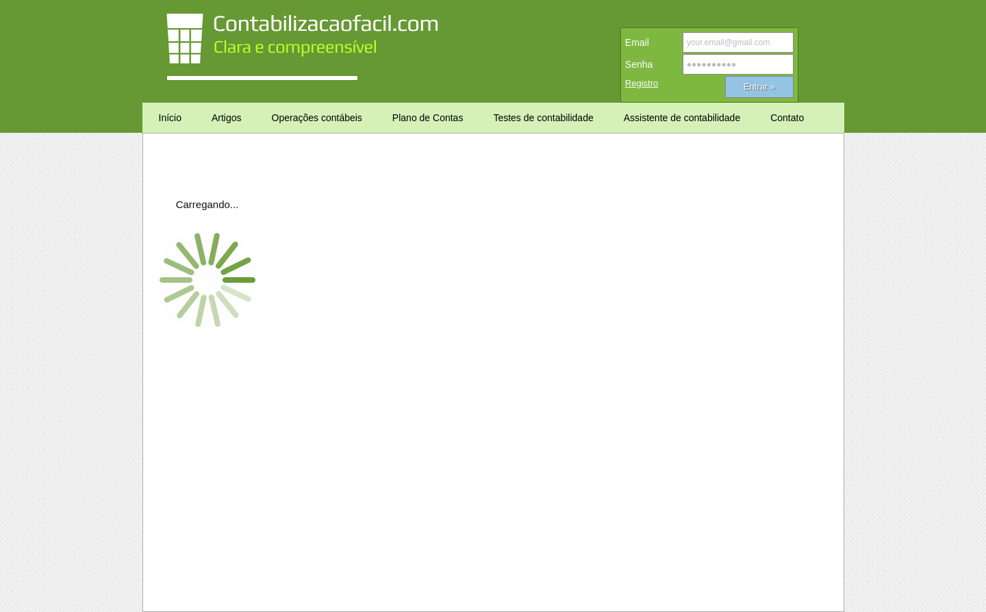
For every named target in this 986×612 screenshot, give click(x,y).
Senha (639, 64)
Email (637, 42)
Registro (641, 83)
